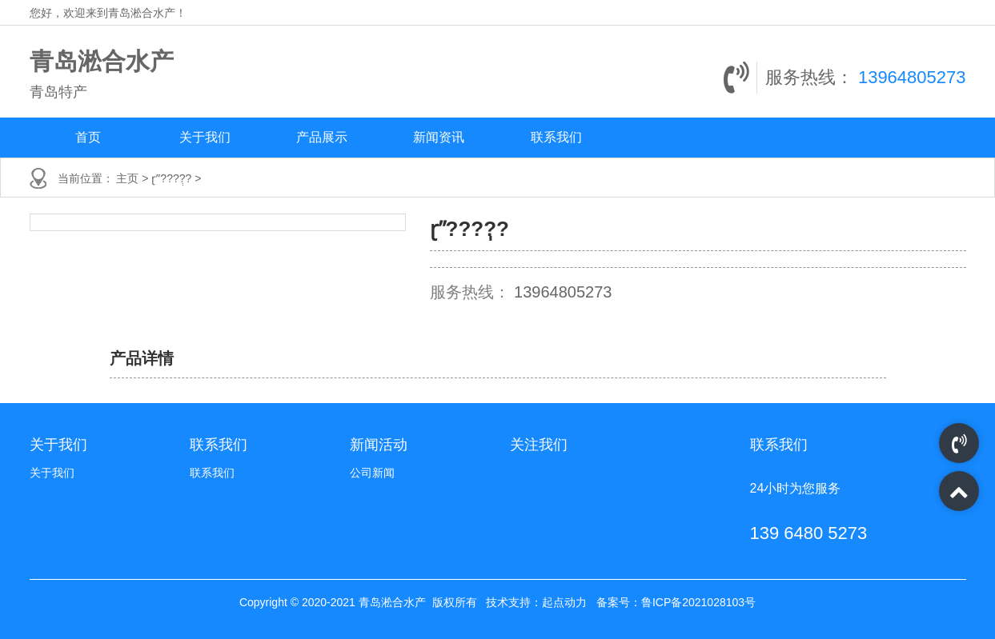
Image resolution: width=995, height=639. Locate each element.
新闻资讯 (438, 137)
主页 (129, 178)
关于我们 (205, 137)
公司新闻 (372, 472)
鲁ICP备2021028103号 (698, 602)
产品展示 (321, 137)
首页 (88, 137)
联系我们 (556, 137)
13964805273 (912, 77)
